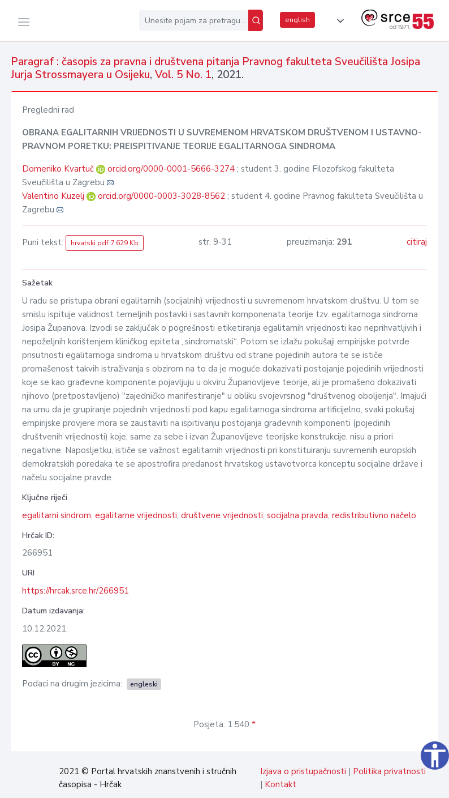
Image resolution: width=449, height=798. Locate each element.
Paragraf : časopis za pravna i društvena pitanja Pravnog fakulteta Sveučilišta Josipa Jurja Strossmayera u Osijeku (215, 68)
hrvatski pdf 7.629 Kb (105, 242)
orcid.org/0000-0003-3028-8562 (161, 196)
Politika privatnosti (389, 771)
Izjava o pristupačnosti (303, 771)
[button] (338, 21)
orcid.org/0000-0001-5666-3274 (171, 168)
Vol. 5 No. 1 (183, 74)
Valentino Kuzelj (54, 196)
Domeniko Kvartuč (59, 168)
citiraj (417, 241)
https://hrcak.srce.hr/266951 (75, 590)
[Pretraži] (255, 20)
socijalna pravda (297, 515)
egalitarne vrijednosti (136, 515)
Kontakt (280, 784)
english (297, 19)
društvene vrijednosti (222, 515)
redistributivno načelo (374, 515)
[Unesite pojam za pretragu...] (194, 20)
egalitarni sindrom (56, 515)
